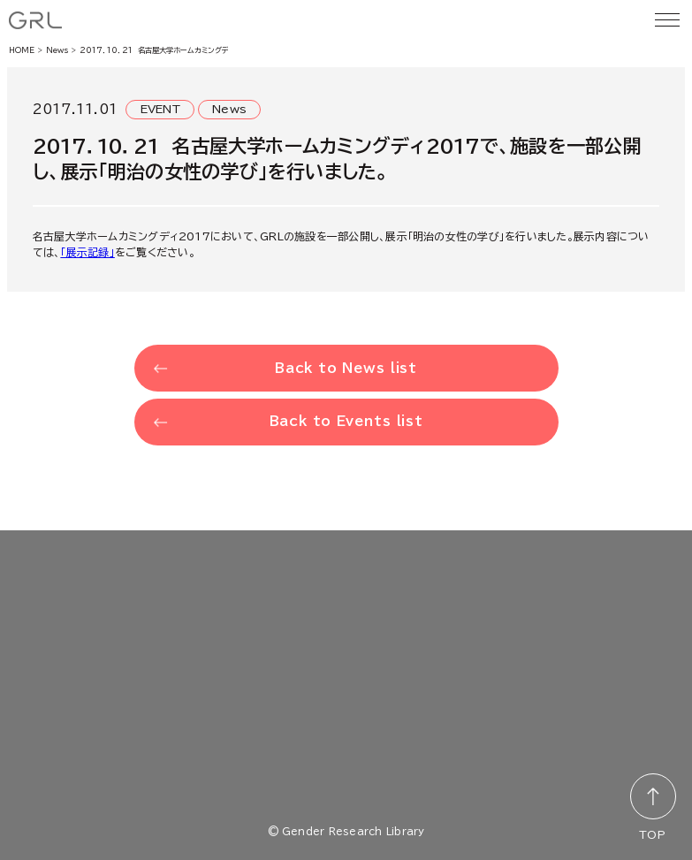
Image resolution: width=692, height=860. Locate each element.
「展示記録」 (87, 252)
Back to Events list (346, 421)
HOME (21, 50)
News (57, 50)
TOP (652, 834)
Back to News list (345, 368)
